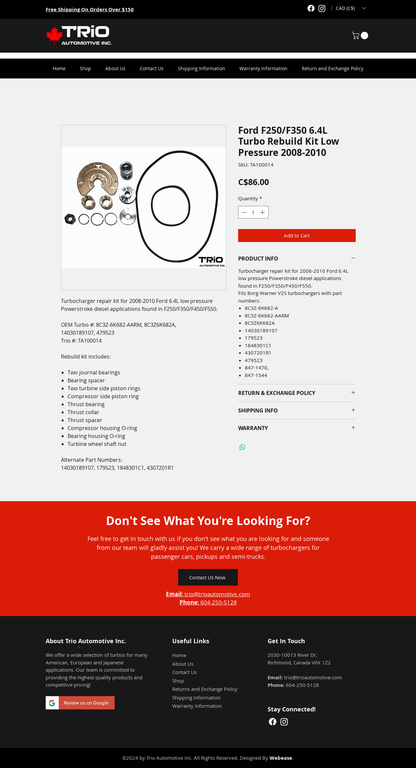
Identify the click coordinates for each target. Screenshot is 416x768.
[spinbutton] (253, 212)
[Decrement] (243, 212)
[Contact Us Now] (208, 577)
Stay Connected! (292, 709)
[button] (351, 8)
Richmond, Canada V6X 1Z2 (299, 662)
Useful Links (190, 641)
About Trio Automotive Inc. (86, 641)
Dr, (313, 654)
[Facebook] (311, 8)
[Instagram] (322, 8)
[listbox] (351, 8)
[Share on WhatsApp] (242, 447)
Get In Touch (286, 641)
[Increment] (263, 212)
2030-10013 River (289, 654)
